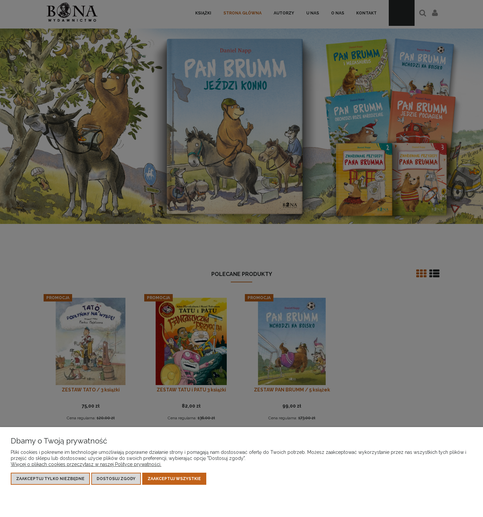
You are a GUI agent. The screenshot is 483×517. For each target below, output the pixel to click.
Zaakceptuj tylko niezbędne (50, 478)
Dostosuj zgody (116, 478)
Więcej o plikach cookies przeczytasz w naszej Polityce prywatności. (86, 464)
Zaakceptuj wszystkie (174, 478)
